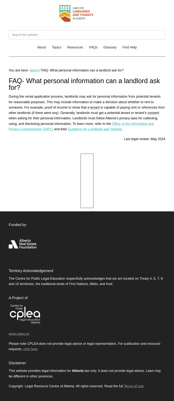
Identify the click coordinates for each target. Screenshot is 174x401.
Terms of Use (134, 386)
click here (30, 349)
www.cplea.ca (19, 334)
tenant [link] (95, 107)
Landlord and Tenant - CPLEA (87, 15)
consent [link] (153, 113)
